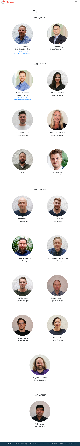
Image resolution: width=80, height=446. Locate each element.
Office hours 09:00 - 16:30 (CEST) (17, 443)
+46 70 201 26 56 (23, 51)
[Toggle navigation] (76, 1)
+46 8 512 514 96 (23, 97)
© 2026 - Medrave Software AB (68, 443)
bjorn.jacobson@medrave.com (23, 53)
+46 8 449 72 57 (52, 443)
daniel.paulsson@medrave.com (23, 99)
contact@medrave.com (37, 443)
